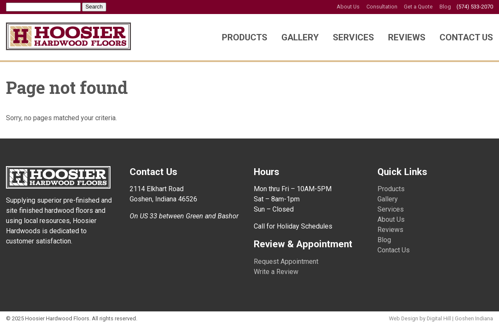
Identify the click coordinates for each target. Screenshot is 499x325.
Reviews (406, 37)
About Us (348, 6)
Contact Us (466, 37)
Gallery (300, 37)
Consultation (381, 6)
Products (244, 37)
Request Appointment (286, 261)
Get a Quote (418, 6)
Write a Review (276, 272)
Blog (445, 6)
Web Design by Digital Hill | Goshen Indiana (441, 318)
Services (353, 37)
